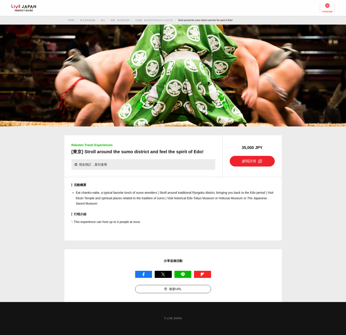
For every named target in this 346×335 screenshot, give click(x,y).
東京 (103, 20)
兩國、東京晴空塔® (120, 20)
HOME (71, 20)
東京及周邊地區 (87, 20)
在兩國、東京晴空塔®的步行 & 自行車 (154, 20)
